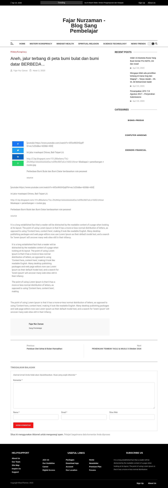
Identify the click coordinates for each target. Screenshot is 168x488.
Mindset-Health (65, 44)
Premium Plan (95, 467)
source (30, 177)
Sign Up (141, 3)
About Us (152, 3)
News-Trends (138, 44)
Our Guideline (49, 463)
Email (64, 412)
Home (22, 44)
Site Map (15, 465)
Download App (72, 463)
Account (69, 467)
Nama (16, 412)
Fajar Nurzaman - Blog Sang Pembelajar (84, 25)
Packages (70, 460)
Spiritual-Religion (88, 44)
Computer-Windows (136, 135)
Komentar (18, 380)
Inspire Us (16, 469)
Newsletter (93, 463)
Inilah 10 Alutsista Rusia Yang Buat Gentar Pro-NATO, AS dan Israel (143, 61)
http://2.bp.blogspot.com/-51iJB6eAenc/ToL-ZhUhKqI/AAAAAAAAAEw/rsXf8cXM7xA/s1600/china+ (57, 200)
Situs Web (113, 412)
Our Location (71, 470)
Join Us (46, 460)
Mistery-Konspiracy (41, 44)
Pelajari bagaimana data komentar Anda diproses (87, 434)
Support (15, 472)
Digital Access (49, 470)
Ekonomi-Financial (135, 150)
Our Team (16, 462)
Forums (92, 470)
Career (45, 467)
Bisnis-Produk (136, 120)
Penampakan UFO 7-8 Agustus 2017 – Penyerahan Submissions (142, 94)
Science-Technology (115, 44)
